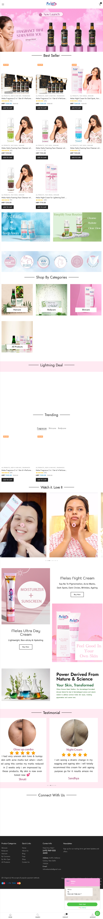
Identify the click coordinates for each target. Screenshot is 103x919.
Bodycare (51, 310)
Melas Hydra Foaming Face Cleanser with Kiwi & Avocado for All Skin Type (29, 148)
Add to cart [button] (7, 108)
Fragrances (26, 96)
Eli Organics (82, 884)
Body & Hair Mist (16, 96)
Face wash (14, 145)
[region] (51, 30)
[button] (51, 30)
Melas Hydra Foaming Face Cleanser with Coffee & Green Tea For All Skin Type (30, 197)
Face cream (83, 96)
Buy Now (25, 647)
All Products (6, 96)
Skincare (90, 96)
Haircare (17, 310)
